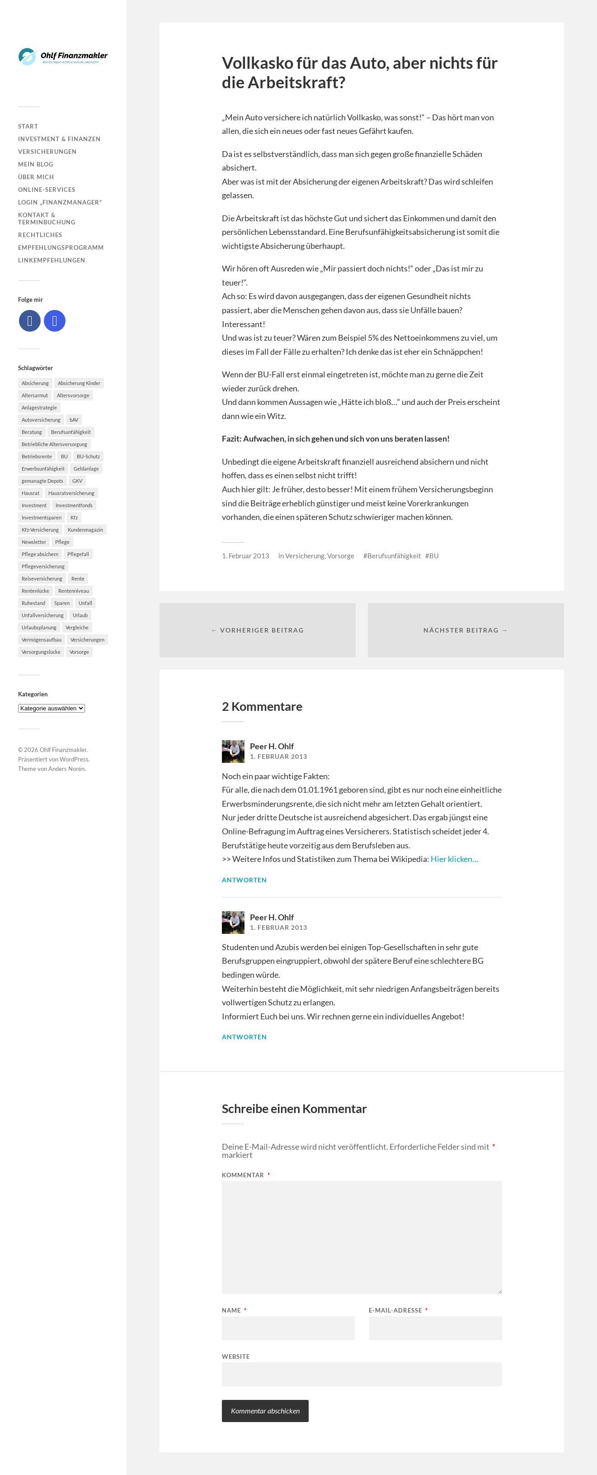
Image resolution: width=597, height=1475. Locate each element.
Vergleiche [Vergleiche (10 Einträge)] (77, 627)
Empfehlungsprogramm (61, 247)
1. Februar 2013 (245, 556)
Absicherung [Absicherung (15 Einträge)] (35, 383)
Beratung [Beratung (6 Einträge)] (32, 432)
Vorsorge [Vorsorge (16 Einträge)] (79, 652)
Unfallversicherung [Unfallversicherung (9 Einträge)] (43, 615)
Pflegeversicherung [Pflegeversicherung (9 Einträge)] (43, 566)
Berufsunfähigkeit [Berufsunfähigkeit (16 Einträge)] (71, 432)
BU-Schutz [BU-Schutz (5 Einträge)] (88, 456)
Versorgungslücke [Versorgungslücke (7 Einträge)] (41, 652)
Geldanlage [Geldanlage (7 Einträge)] (86, 468)
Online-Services (46, 189)
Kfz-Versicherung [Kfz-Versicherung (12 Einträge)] (40, 530)
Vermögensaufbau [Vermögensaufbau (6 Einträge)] (41, 639)
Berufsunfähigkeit (394, 556)
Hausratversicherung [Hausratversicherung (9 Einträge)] (71, 493)
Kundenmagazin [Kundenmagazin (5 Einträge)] (85, 530)
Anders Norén (66, 768)
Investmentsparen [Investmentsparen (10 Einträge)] (41, 517)
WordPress (74, 759)
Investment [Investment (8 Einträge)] (34, 505)
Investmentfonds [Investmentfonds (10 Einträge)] (74, 505)
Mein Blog (35, 164)
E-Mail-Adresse (398, 1310)
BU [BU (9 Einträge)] (64, 456)
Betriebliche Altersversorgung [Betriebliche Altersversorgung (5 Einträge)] (54, 444)
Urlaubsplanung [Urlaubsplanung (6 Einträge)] (39, 627)
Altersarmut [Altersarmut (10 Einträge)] (35, 395)
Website (236, 1356)
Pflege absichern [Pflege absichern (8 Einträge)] (40, 554)
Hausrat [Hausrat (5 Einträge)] (30, 493)
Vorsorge (340, 556)
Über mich (36, 177)
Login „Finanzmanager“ (60, 202)
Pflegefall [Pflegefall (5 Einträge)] (78, 554)
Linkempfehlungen (51, 260)
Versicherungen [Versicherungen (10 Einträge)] (87, 639)
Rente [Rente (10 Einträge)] (78, 578)
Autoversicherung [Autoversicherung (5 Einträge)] (41, 420)
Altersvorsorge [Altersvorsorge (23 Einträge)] (73, 395)
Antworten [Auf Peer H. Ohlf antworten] (244, 880)
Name (234, 1310)
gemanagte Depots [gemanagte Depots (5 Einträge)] (42, 481)
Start (28, 126)
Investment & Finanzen (59, 139)
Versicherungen (47, 151)
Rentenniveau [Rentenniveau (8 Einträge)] (73, 591)
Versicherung (304, 556)
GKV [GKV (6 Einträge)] (77, 481)
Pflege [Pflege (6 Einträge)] (62, 542)
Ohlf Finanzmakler (63, 749)
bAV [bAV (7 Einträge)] (74, 420)
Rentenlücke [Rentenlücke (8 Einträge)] (35, 591)
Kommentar (246, 1175)
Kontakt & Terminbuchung (46, 218)
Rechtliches (40, 234)
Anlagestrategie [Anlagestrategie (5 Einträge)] (39, 407)
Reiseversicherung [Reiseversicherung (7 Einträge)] (42, 578)
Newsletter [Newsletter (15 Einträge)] (34, 542)
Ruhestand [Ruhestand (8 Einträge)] (33, 603)
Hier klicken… (454, 859)
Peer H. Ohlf (272, 746)
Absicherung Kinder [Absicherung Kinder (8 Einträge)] (79, 383)
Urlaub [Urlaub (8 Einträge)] (80, 615)
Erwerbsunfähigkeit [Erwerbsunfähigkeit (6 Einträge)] (43, 468)
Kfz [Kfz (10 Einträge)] (74, 517)
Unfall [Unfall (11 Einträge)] (85, 603)
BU (434, 556)
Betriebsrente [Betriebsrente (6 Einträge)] (37, 456)
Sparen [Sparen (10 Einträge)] (62, 603)
